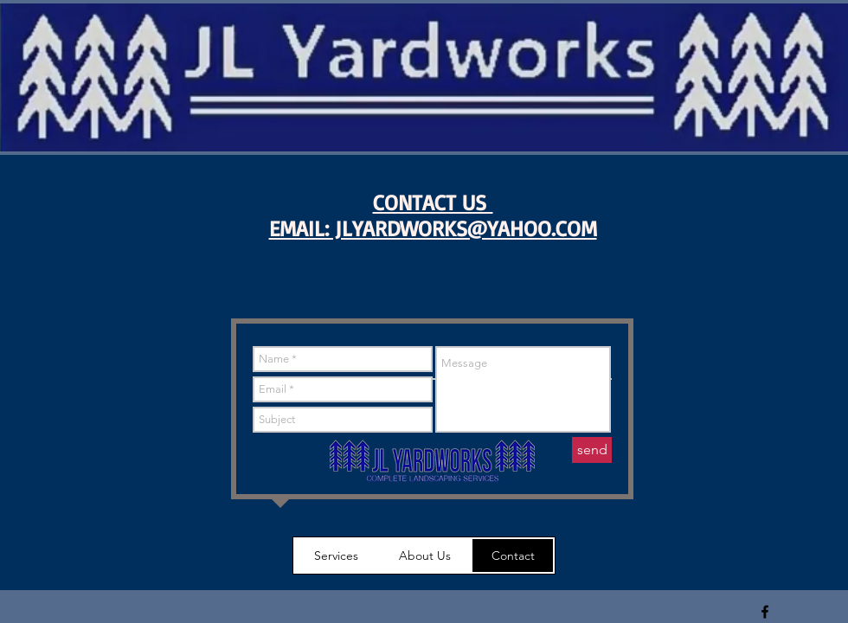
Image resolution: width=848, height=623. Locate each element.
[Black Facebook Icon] (765, 611)
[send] (592, 450)
